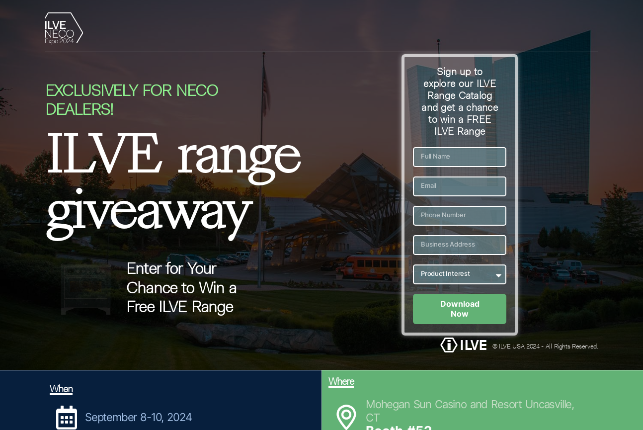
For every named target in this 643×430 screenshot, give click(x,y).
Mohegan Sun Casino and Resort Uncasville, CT (470, 410)
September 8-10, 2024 (138, 417)
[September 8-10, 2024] (67, 418)
